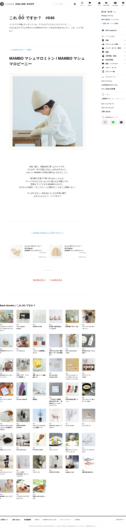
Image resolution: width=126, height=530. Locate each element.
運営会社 (37, 519)
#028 (83, 373)
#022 (83, 397)
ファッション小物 (112, 44)
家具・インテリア (112, 63)
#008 (17, 470)
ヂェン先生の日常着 (108, 89)
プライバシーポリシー (65, 519)
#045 (1, 324)
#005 (67, 470)
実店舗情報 (27, 519)
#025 (34, 397)
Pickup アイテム (107, 16)
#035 (67, 349)
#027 (1, 397)
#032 (17, 373)
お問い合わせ (106, 111)
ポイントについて (107, 104)
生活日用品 (109, 60)
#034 (83, 349)
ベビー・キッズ (111, 67)
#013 (34, 448)
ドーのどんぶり (20, 351)
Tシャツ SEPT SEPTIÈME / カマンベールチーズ (22, 474)
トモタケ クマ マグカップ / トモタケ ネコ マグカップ (6, 328)
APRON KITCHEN (54, 472)
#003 (1, 494)
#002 (17, 494)
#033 (1, 373)
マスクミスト (36, 472)
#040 (83, 324)
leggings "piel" (70, 472)
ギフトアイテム (106, 81)
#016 (83, 423)
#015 (1, 448)
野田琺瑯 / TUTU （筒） (72, 326)
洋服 (107, 40)
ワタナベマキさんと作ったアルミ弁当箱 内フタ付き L (6, 427)
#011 (67, 448)
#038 (17, 349)
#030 (50, 373)
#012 (50, 448)
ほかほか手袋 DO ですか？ (27, 251)
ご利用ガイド (113, 99)
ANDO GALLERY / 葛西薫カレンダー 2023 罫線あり (55, 352)
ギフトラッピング (107, 107)
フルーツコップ (53, 450)
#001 (34, 494)
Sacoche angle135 (21, 399)
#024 (50, 397)
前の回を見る (38, 280)
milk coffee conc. (21, 450)
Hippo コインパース (5, 450)
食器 (107, 52)
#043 (34, 324)
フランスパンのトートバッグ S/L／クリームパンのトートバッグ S (72, 377)
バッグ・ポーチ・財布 (113, 48)
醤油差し (35, 399)
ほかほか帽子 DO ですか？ (67, 251)
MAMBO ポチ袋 (37, 326)
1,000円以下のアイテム (109, 85)
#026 (17, 397)
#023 (67, 397)
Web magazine (111, 30)
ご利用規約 (77, 519)
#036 (50, 349)
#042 (50, 324)
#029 (67, 373)
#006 (50, 470)
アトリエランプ (86, 425)
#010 (83, 448)
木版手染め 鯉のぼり (87, 472)
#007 (34, 470)
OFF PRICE (110, 19)
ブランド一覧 (110, 71)
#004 (83, 470)
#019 (34, 423)
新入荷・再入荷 (108, 12)
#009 (1, 470)
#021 (1, 423)
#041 (67, 324)
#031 (34, 373)
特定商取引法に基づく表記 (49, 519)
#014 (17, 448)
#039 (1, 349)
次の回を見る (56, 280)
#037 (34, 349)
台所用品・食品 (111, 56)
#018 (50, 423)
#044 (17, 324)
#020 (17, 423)
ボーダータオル (70, 425)
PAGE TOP (119, 519)
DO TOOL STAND (38, 450)
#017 (67, 423)
